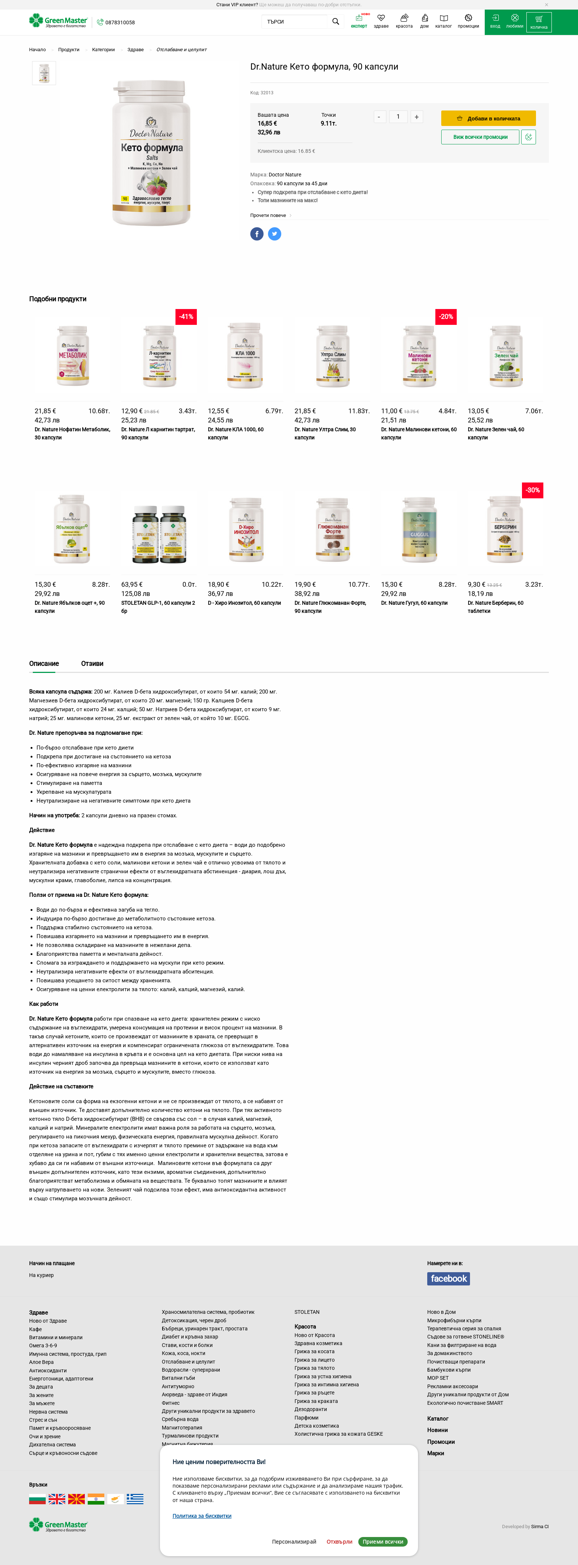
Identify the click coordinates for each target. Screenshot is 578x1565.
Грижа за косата (315, 1351)
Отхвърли (339, 1541)
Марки (435, 1453)
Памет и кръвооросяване (60, 1428)
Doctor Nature (285, 175)
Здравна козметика (318, 1343)
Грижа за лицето (315, 1360)
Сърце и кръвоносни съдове (63, 1453)
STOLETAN (307, 1312)
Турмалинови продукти (190, 1436)
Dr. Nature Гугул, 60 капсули (414, 603)
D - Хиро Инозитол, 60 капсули (244, 603)
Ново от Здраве (48, 1321)
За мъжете (42, 1403)
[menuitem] (539, 22)
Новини (437, 1430)
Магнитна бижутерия (187, 1444)
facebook (448, 1279)
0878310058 (120, 22)
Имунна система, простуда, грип (68, 1354)
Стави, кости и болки (187, 1345)
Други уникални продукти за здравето (208, 1411)
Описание (44, 663)
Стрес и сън (43, 1420)
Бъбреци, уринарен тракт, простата (205, 1328)
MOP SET (438, 1378)
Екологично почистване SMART (465, 1403)
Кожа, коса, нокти (183, 1353)
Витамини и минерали (56, 1337)
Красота (305, 1326)
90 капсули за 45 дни (302, 183)
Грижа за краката (316, 1401)
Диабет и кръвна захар (190, 1337)
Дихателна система (52, 1445)
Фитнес (171, 1403)
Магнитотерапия (182, 1428)
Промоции (441, 1442)
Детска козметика (317, 1426)
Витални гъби (178, 1378)
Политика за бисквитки (202, 1515)
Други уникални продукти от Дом (468, 1394)
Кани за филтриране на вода (462, 1345)
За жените (41, 1395)
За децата (41, 1387)
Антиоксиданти (48, 1370)
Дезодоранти (311, 1409)
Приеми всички (383, 1541)
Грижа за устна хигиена (323, 1376)
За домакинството (449, 1353)
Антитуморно (178, 1386)
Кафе (35, 1329)
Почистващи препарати (456, 1362)
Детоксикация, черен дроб (194, 1320)
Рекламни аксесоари (452, 1386)
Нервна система (48, 1412)
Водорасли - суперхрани (191, 1370)
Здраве (38, 1312)
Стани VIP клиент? (237, 4)
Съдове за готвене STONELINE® (465, 1337)
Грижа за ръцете (314, 1393)
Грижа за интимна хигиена (327, 1384)
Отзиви (92, 663)
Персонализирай (294, 1541)
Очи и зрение (44, 1436)
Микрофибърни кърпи (454, 1320)
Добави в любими (529, 139)
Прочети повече (271, 215)
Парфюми (306, 1418)
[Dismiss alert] (546, 4)
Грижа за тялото (315, 1368)
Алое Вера (41, 1362)
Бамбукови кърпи (449, 1370)
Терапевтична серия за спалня (464, 1328)
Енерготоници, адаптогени (61, 1379)
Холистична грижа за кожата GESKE (339, 1434)
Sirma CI (540, 1526)
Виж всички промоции (480, 137)
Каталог (437, 1418)
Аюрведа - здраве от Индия (194, 1394)
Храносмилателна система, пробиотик (208, 1312)
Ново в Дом (441, 1312)
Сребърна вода (180, 1419)
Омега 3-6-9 (43, 1345)
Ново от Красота (315, 1335)
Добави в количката (488, 118)
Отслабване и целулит (188, 1362)
